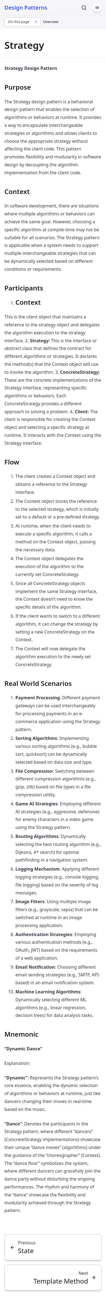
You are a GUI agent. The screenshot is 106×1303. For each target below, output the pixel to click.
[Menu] (97, 7)
